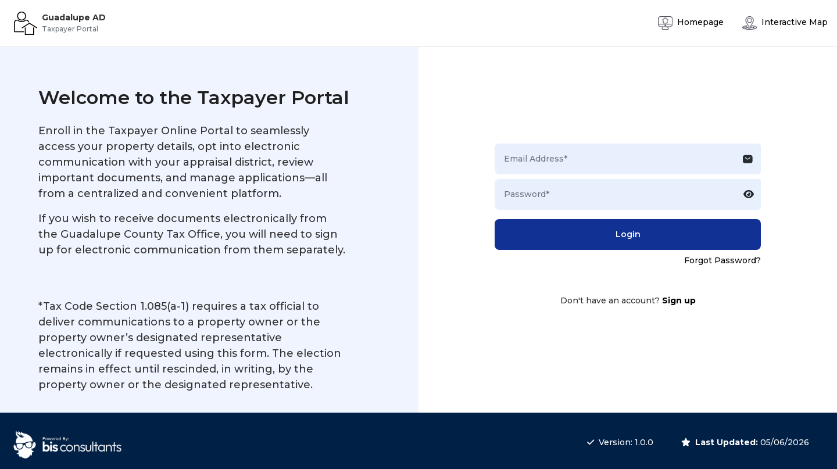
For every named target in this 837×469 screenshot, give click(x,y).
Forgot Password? (722, 260)
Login (628, 234)
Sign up (679, 300)
